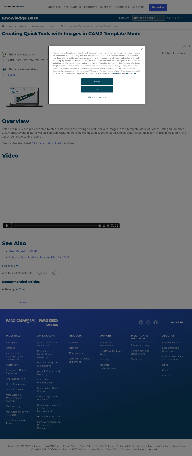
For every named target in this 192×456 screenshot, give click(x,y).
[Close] (141, 49)
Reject (97, 89)
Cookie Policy (115, 73)
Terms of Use (130, 73)
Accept (97, 81)
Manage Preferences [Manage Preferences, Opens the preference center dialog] (97, 97)
